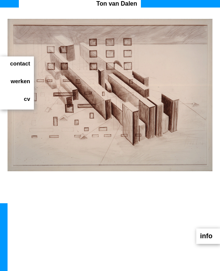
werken (20, 81)
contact (20, 63)
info (206, 236)
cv (27, 99)
